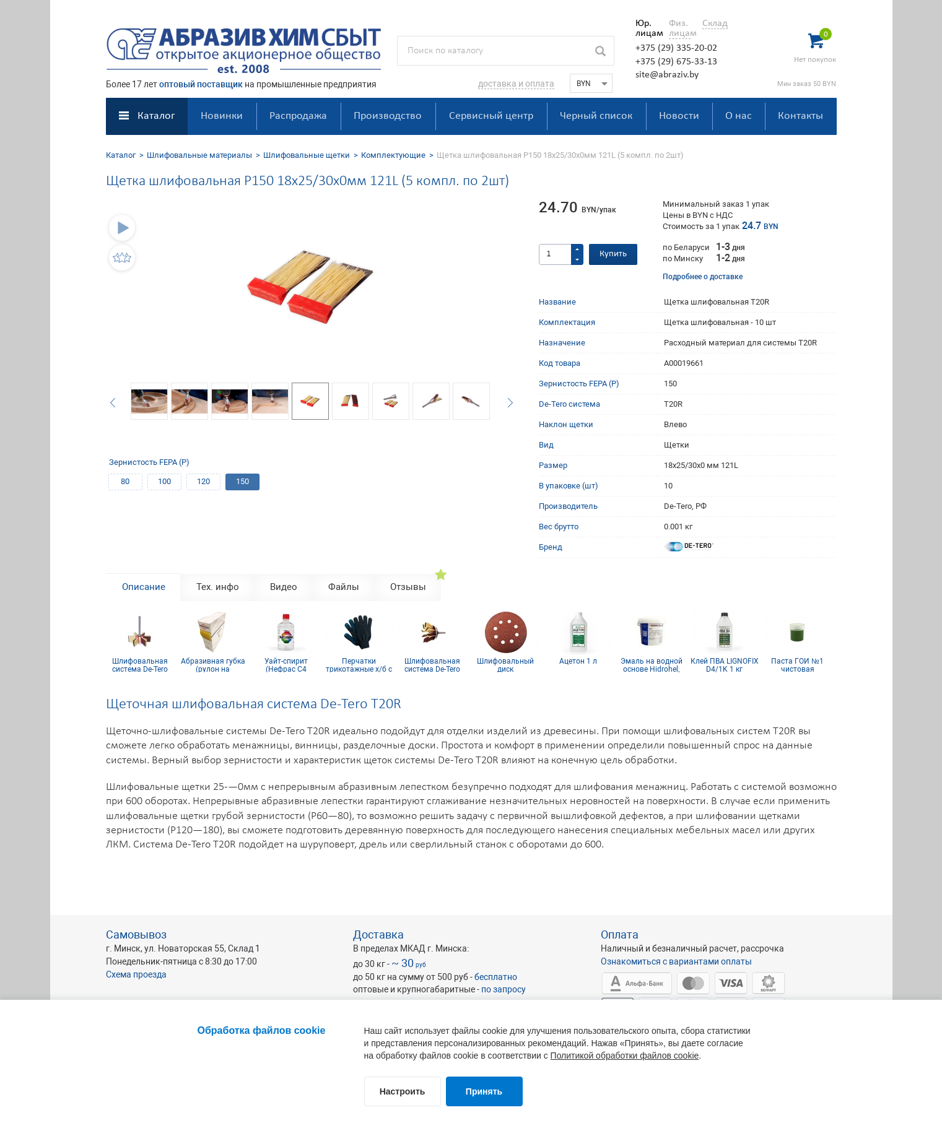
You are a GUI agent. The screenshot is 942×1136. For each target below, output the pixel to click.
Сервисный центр (491, 116)
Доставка (378, 934)
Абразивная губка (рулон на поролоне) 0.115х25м (213, 664)
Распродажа (298, 116)
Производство (388, 116)
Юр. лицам (646, 28)
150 (242, 481)
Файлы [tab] (343, 586)
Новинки (222, 116)
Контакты (800, 116)
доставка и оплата (516, 84)
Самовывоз (136, 934)
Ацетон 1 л (578, 661)
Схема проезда (136, 974)
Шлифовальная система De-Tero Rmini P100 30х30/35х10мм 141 (139, 664)
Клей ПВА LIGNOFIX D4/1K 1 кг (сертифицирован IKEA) (725, 664)
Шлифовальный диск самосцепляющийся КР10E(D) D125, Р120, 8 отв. (505, 664)
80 (125, 481)
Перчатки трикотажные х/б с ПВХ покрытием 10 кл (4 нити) (359, 664)
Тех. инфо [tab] (217, 586)
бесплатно (495, 977)
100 (164, 481)
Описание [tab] (143, 586)
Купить (613, 254)
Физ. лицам (680, 28)
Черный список (596, 116)
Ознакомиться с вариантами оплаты (676, 961)
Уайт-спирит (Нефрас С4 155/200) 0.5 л (286, 664)
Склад (715, 23)
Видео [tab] (283, 586)
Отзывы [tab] (408, 586)
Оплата (620, 934)
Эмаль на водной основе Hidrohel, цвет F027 (652, 664)
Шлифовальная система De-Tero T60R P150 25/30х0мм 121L (432, 664)
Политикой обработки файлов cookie (625, 1055)
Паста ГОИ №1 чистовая (797, 664)
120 (203, 481)
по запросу (503, 989)
